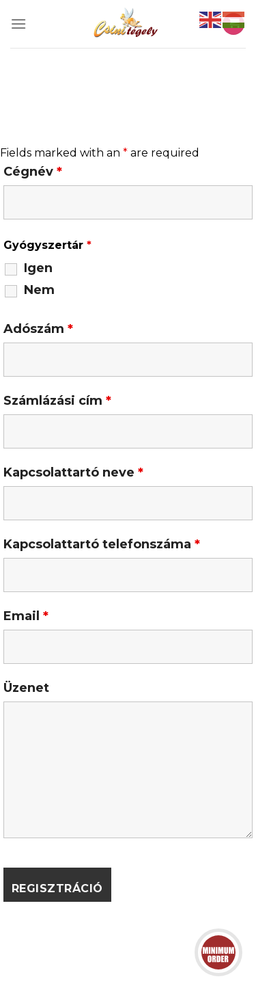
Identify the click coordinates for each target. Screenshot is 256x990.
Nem (39, 290)
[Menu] (18, 23)
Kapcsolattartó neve (73, 472)
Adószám (38, 329)
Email (25, 616)
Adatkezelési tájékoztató (144, 951)
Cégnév (32, 171)
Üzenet (26, 688)
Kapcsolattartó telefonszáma (101, 544)
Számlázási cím (57, 400)
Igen (38, 268)
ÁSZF (53, 951)
